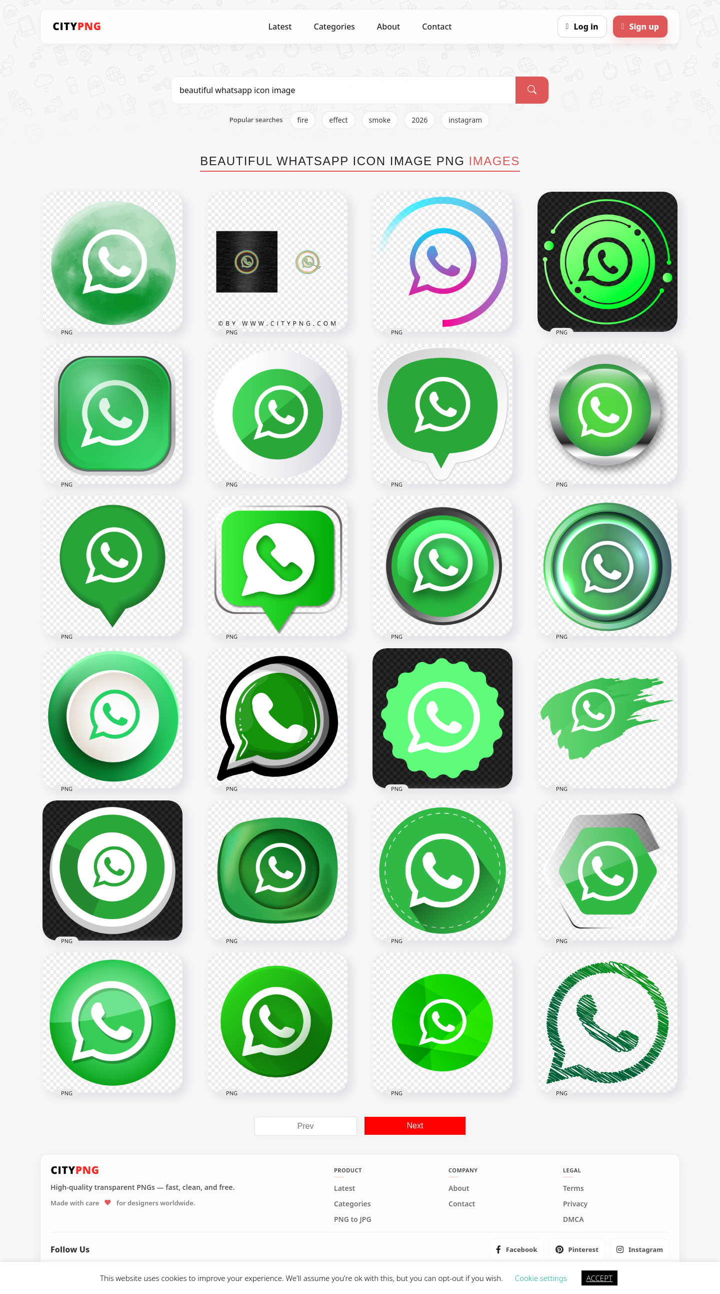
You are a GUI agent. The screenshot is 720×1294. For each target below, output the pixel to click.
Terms (573, 1188)
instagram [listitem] (465, 120)
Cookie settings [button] (541, 1278)
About (388, 26)
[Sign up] (640, 27)
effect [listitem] (338, 120)
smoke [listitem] (380, 120)
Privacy (575, 1203)
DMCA (573, 1219)
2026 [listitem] (420, 120)
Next (415, 1125)
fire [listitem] (303, 120)
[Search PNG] (344, 90)
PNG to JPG (353, 1219)
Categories (334, 26)
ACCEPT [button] (599, 1278)
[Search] (532, 90)
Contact (437, 26)
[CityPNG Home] (77, 27)
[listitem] (517, 1249)
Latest (280, 26)
